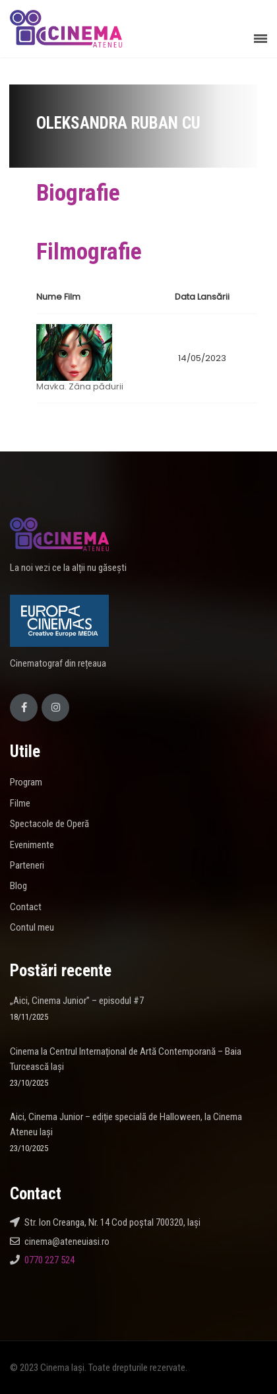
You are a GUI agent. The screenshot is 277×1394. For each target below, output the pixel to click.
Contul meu (32, 927)
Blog (18, 886)
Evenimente (32, 845)
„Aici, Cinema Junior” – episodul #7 (77, 1001)
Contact (26, 907)
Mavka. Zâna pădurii (79, 386)
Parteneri (27, 865)
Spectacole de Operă (49, 824)
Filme (20, 803)
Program (26, 782)
